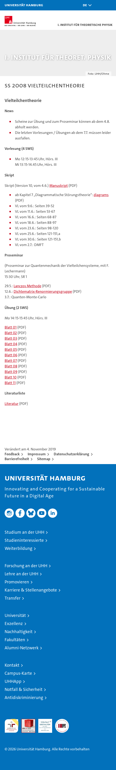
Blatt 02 (11, 332)
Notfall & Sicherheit (23, 689)
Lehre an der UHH (21, 574)
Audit (25, 721)
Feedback (12, 454)
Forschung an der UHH (26, 566)
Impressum (37, 454)
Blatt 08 (11, 366)
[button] (86, 5)
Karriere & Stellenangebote (31, 590)
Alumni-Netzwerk (22, 648)
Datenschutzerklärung (71, 454)
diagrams (101, 194)
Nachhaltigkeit (19, 631)
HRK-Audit (42, 724)
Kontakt (12, 665)
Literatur (11, 403)
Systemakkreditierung (62, 721)
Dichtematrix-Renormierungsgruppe (43, 291)
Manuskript (58, 185)
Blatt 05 (11, 349)
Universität (15, 615)
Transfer (13, 598)
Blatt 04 (11, 344)
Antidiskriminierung (24, 697)
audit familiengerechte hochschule (11, 726)
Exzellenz (14, 623)
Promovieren (17, 582)
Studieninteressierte (24, 540)
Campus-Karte (18, 673)
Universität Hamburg (24, 4)
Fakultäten (15, 640)
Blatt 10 (11, 377)
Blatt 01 (11, 327)
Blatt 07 (11, 360)
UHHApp (13, 681)
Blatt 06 (11, 355)
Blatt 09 (11, 371)
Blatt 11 (10, 382)
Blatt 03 (11, 338)
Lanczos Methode (27, 285)
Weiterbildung (18, 548)
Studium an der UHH (24, 532)
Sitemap (43, 458)
